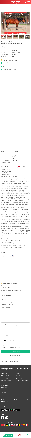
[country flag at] (2, 425)
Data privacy (19, 377)
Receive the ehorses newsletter (11, 347)
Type (2, 153)
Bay (13, 158)
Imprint (18, 375)
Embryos (3, 392)
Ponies (2, 389)
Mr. (17, 325)
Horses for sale (5, 387)
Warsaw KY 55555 (6, 256)
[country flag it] (9, 425)
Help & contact (5, 375)
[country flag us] (14, 425)
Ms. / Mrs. (4, 325)
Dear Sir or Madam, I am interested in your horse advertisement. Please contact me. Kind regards (15, 310)
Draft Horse (15, 151)
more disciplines (5, 162)
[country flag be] (19, 425)
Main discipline (5, 160)
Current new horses (6, 396)
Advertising (4, 377)
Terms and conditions (22, 380)
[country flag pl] (12, 425)
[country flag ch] (4, 425)
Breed (2, 151)
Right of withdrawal (21, 378)
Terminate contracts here (7, 380)
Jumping (14, 160)
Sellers (2, 394)
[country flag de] (7, 425)
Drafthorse (14, 153)
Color (2, 158)
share (27, 435)
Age (2, 156)
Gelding (14, 155)
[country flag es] (24, 425)
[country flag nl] (22, 425)
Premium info (4, 378)
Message (7, 435)
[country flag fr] (27, 425)
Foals (2, 390)
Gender (3, 155)
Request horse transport (10, 69)
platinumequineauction (14, 290)
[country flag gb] (17, 425)
